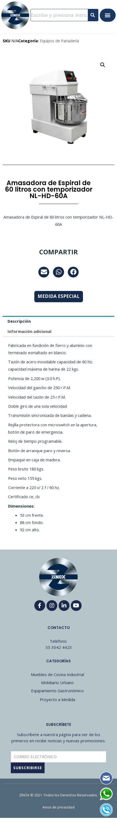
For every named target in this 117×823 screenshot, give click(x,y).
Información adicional (29, 331)
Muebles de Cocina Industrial (57, 674)
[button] (107, 15)
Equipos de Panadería (59, 40)
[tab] (58, 321)
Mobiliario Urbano (57, 682)
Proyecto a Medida (57, 699)
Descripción (19, 321)
